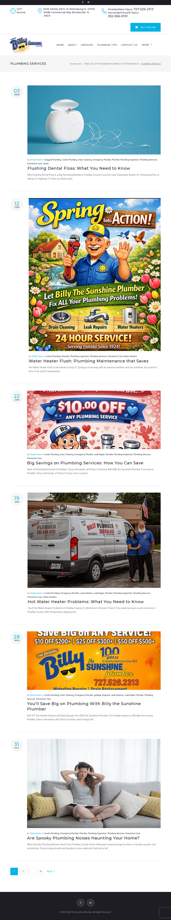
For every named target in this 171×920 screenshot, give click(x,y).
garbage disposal (102, 698)
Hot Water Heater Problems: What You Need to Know (86, 604)
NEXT (51, 874)
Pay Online (145, 27)
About (81, 46)
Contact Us (138, 46)
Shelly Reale (36, 162)
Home (68, 46)
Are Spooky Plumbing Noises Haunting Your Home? (83, 840)
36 (40, 874)
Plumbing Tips (116, 46)
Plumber (115, 162)
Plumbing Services (148, 162)
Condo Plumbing (69, 162)
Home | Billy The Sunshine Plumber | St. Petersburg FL (111, 66)
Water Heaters (130, 359)
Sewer (46, 166)
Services (96, 46)
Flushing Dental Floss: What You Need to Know (78, 170)
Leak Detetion (86, 595)
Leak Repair (99, 457)
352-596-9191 (118, 16)
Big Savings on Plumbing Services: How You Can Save (85, 465)
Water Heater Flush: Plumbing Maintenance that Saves (89, 363)
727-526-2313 (143, 9)
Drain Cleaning (85, 162)
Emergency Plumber (102, 162)
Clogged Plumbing (52, 162)
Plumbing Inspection (129, 162)
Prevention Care (34, 166)
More (154, 46)
